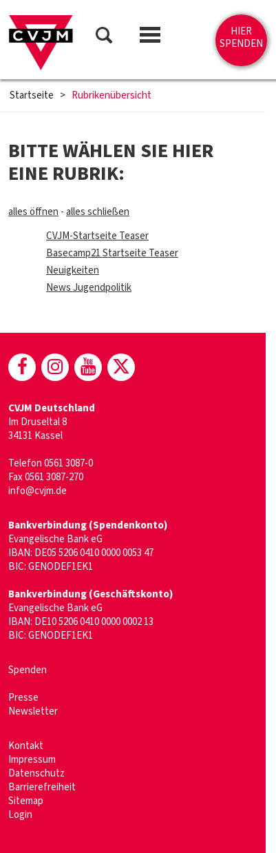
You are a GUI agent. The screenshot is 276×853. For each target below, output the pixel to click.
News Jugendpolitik (88, 287)
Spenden (27, 670)
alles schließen (97, 212)
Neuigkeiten (72, 270)
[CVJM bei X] (121, 367)
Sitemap (25, 801)
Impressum (32, 759)
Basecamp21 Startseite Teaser (112, 253)
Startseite (32, 96)
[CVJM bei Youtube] (88, 367)
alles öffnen (33, 212)
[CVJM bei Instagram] (55, 367)
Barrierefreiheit (42, 787)
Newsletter (33, 711)
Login (20, 815)
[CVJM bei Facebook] (22, 367)
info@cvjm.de (37, 491)
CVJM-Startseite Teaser (97, 236)
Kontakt (25, 746)
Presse (23, 697)
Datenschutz (36, 773)
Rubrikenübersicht (111, 96)
